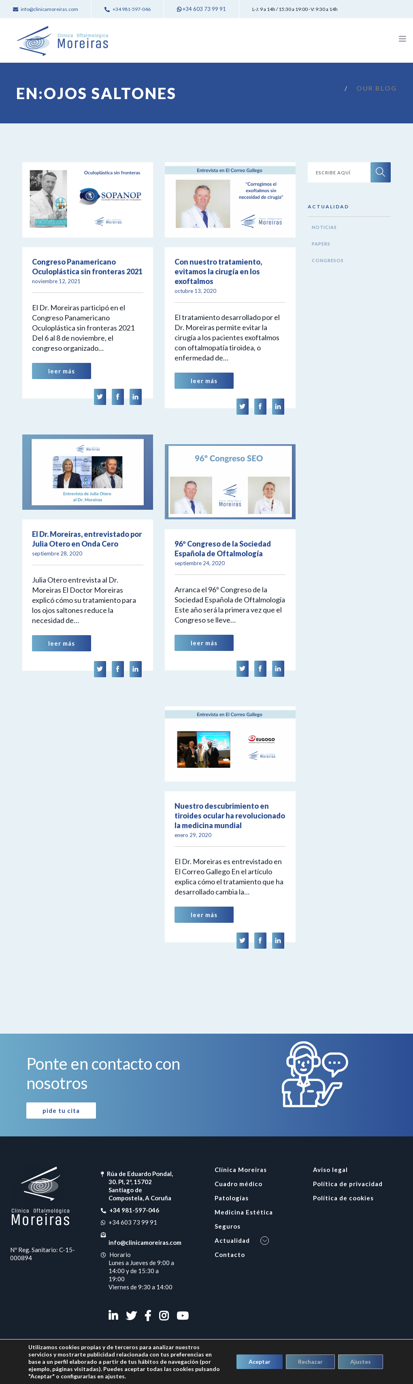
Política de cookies (343, 1198)
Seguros (228, 1226)
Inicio (324, 88)
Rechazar (310, 1361)
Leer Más (61, 371)
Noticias (324, 227)
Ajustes (360, 1361)
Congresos (328, 260)
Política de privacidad (348, 1183)
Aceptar (259, 1361)
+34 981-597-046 (134, 1210)
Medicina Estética (244, 1212)
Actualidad (232, 1240)
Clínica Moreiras (241, 1169)
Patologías (232, 1198)
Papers (321, 243)
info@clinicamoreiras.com (145, 1242)
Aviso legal (330, 1169)
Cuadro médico (238, 1183)
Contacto (230, 1254)
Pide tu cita (61, 1110)
